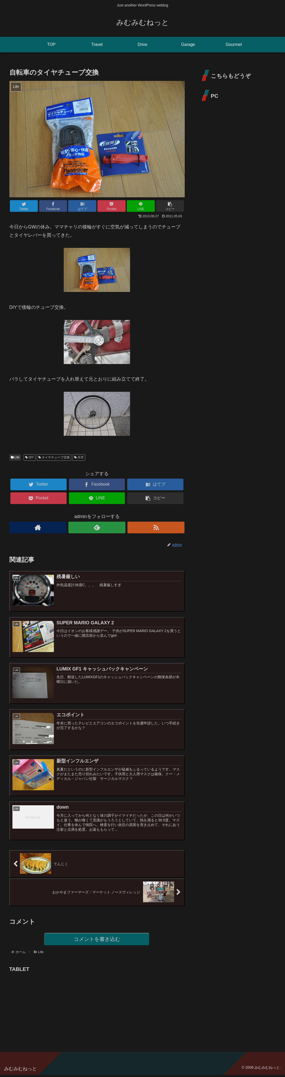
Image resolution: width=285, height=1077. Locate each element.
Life (15, 457)
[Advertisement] (48, 1008)
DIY (29, 457)
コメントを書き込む (97, 941)
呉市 (79, 457)
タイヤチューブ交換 (54, 457)
